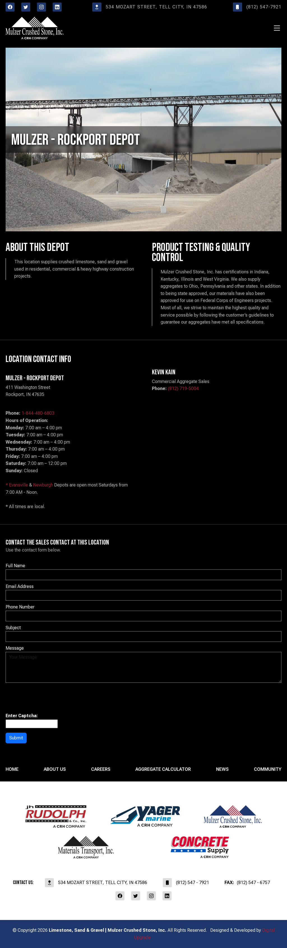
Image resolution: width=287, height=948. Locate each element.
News (222, 769)
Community (267, 769)
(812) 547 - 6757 (247, 882)
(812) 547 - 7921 (186, 882)
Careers (100, 769)
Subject (13, 627)
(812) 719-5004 (183, 388)
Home (12, 769)
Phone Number (20, 607)
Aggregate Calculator (163, 769)
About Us (55, 769)
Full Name (15, 565)
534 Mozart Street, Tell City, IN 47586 (149, 7)
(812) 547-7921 (257, 7)
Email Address (20, 586)
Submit (16, 738)
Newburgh (43, 485)
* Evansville (17, 485)
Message (15, 648)
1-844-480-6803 (38, 413)
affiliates (143, 916)
